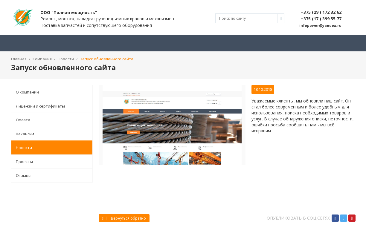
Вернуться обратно (124, 218)
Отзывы (23, 175)
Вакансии (25, 134)
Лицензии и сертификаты (40, 106)
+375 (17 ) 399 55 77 (321, 19)
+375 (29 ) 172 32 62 (321, 12)
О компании (27, 92)
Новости (24, 147)
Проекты (24, 161)
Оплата (23, 119)
